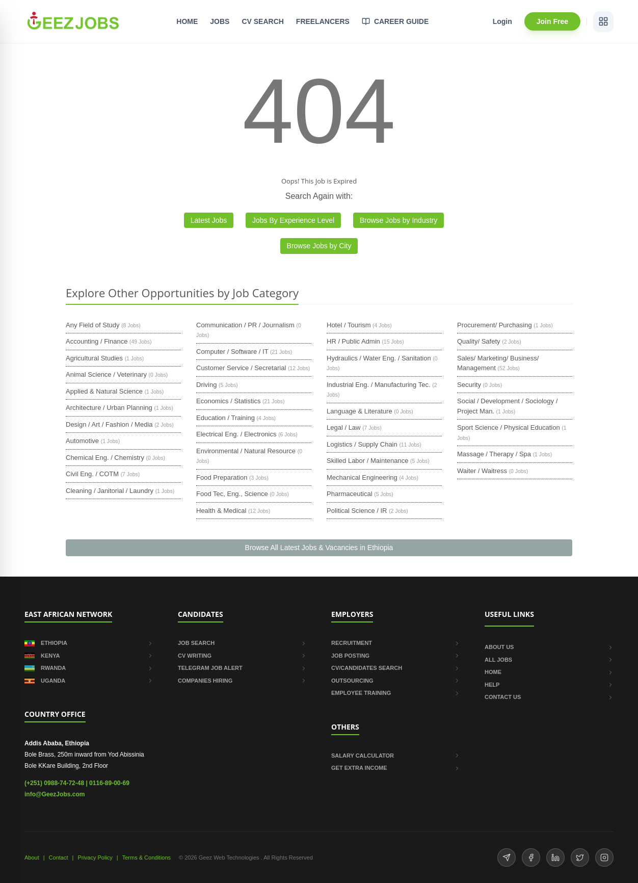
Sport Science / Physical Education (508, 427)
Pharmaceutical (350, 494)
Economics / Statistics (228, 401)
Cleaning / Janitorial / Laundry (109, 491)
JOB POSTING (395, 656)
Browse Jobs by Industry (399, 220)
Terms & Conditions (146, 857)
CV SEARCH (262, 21)
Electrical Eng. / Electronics (236, 434)
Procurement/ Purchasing (494, 325)
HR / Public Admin (353, 341)
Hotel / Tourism (348, 325)
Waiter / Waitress (482, 471)
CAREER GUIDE (395, 21)
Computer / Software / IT (232, 351)
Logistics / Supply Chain (362, 444)
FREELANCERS (323, 21)
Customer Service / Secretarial (241, 368)
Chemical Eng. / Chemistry (105, 457)
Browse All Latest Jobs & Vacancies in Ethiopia (319, 547)
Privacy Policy (94, 857)
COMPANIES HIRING (242, 681)
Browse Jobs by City (319, 246)
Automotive (82, 441)
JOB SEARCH (242, 643)
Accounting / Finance (96, 341)
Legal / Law (344, 427)
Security (469, 384)
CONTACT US (549, 697)
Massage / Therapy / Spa (494, 454)
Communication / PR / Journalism (245, 325)
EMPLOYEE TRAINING (395, 693)
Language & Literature (359, 411)
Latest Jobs (209, 220)
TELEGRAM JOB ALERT (242, 668)
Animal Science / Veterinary (106, 374)
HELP (549, 685)
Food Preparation (221, 477)
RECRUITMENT (395, 643)
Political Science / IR (357, 510)
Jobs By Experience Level (293, 220)
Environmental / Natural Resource (246, 451)
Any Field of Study (93, 325)
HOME (187, 21)
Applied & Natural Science (104, 391)
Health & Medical (221, 510)
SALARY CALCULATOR (395, 755)
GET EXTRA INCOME (395, 768)
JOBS (219, 21)
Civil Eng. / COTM (92, 474)
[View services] (603, 21)
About (31, 857)
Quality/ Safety (478, 341)
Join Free (552, 21)
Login (502, 21)
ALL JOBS (549, 660)
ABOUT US (549, 647)
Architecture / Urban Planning (109, 407)
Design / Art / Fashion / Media (109, 424)
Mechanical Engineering (362, 477)
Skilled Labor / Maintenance (367, 460)
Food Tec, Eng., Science (232, 494)
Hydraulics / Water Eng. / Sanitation (379, 358)
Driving (206, 384)
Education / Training (225, 418)
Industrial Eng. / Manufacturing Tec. (379, 384)
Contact (58, 857)
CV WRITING (242, 656)
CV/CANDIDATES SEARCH (395, 668)
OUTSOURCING (395, 681)
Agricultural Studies (94, 358)
